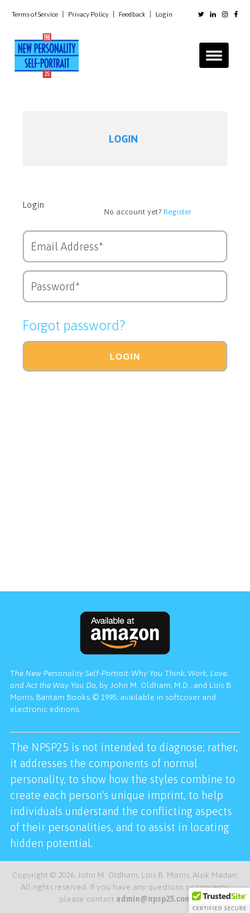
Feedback (132, 14)
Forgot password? (74, 325)
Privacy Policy (88, 14)
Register (177, 211)
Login (164, 14)
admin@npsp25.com (153, 899)
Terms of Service (35, 14)
